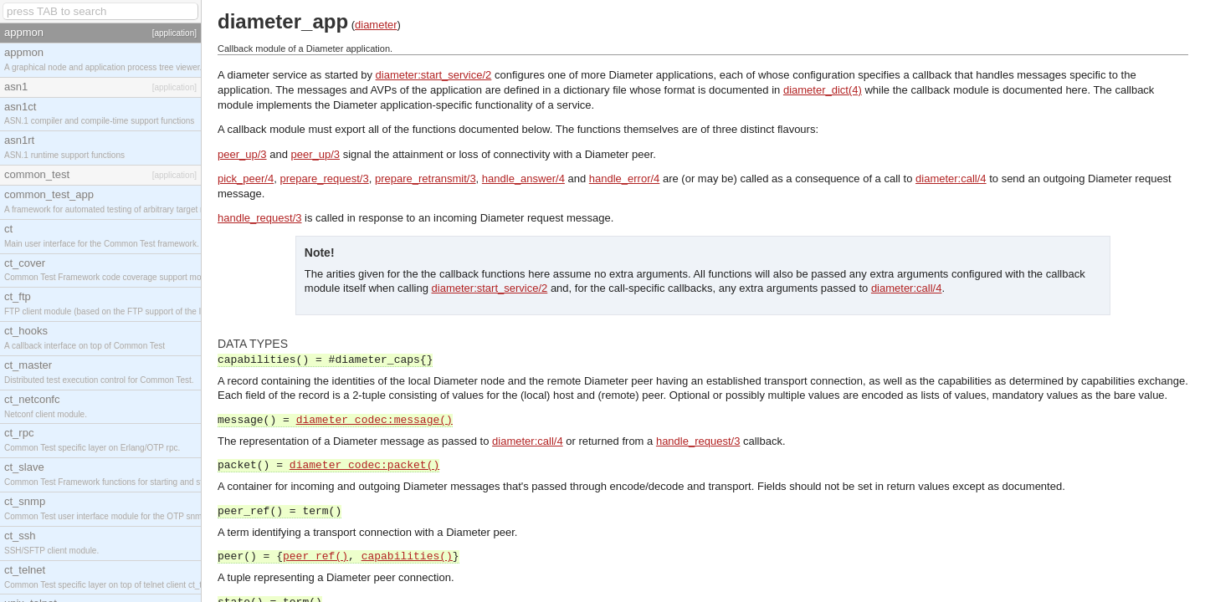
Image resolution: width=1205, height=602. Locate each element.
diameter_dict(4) (822, 90)
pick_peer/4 (246, 178)
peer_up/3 (242, 154)
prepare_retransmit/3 (425, 178)
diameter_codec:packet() (364, 465)
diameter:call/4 (951, 178)
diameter (376, 24)
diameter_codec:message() (374, 420)
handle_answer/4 (523, 178)
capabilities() (407, 556)
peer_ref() (315, 556)
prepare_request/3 (323, 178)
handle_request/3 (259, 218)
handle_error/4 (624, 178)
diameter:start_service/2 (434, 75)
